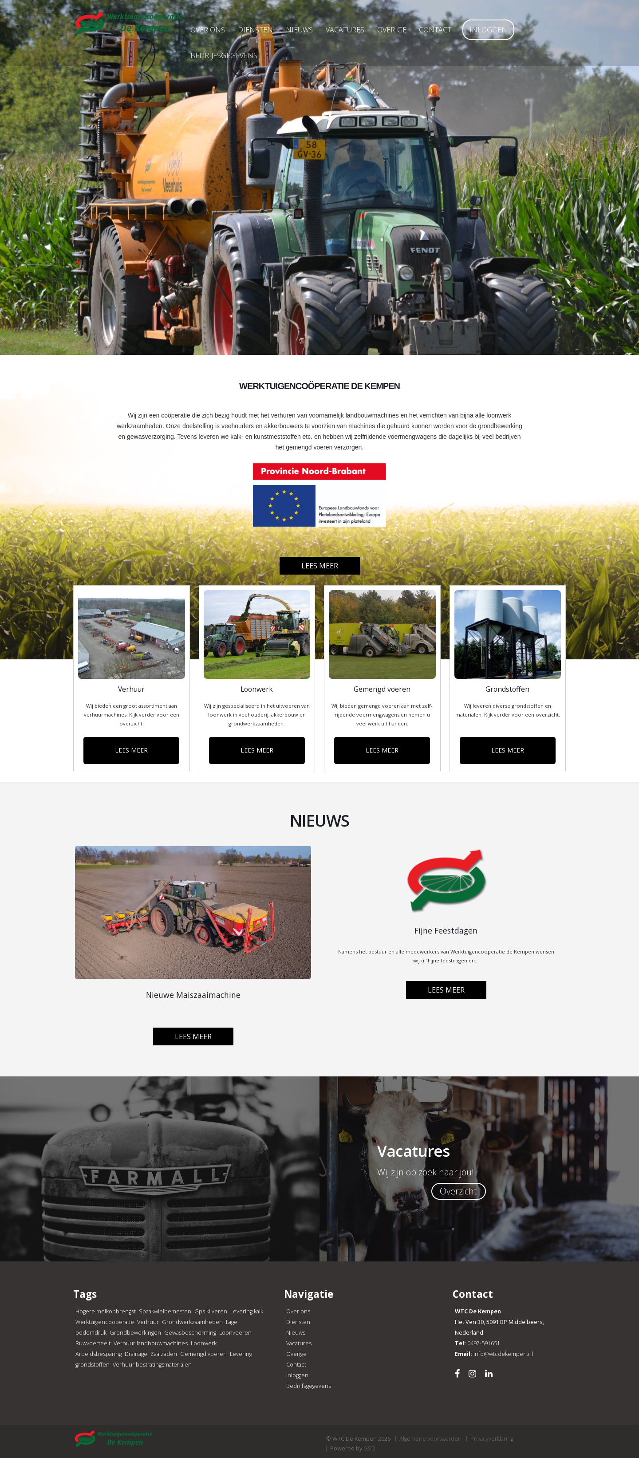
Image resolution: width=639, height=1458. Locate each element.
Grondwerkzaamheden (192, 1322)
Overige (391, 30)
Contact (435, 30)
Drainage (136, 1354)
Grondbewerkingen (135, 1332)
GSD (369, 1448)
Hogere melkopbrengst (105, 1311)
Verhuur (148, 1322)
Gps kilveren (210, 1311)
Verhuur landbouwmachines (151, 1343)
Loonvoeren (235, 1332)
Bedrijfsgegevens (223, 55)
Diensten (255, 30)
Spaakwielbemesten (165, 1311)
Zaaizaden (163, 1354)
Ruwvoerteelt (92, 1343)
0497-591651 (483, 1343)
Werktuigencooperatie (104, 1322)
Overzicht (458, 1192)
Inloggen (488, 30)
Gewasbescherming (190, 1332)
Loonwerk (204, 1343)
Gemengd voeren (203, 1354)
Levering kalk (246, 1311)
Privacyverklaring (491, 1438)
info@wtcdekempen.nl (503, 1354)
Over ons (207, 30)
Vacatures (345, 30)
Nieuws (299, 30)
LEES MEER (131, 750)
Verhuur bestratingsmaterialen (152, 1364)
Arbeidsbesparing (98, 1354)
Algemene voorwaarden (430, 1438)
